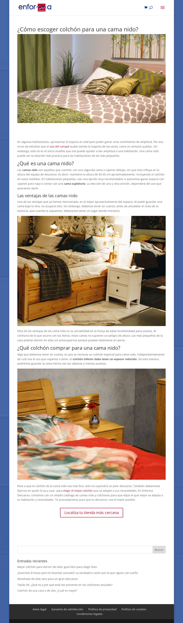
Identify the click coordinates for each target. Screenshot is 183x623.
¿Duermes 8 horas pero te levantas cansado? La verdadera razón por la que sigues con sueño (77, 573)
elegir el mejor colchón (78, 490)
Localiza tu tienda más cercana (91, 512)
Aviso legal (39, 609)
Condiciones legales (89, 614)
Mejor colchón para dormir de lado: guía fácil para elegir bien (57, 567)
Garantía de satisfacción (67, 609)
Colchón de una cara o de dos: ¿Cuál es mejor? (47, 590)
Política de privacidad (102, 609)
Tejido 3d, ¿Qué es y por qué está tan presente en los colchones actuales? (64, 585)
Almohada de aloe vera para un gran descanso (47, 579)
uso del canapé (59, 146)
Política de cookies (134, 609)
